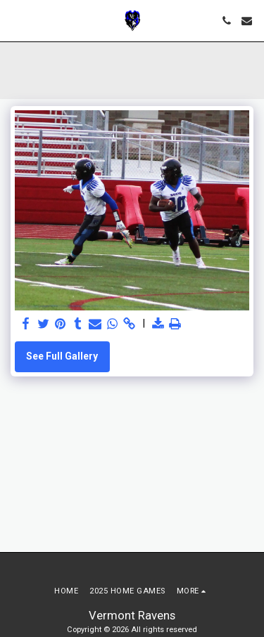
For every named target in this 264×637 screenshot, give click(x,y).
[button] (15, 20)
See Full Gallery (62, 356)
